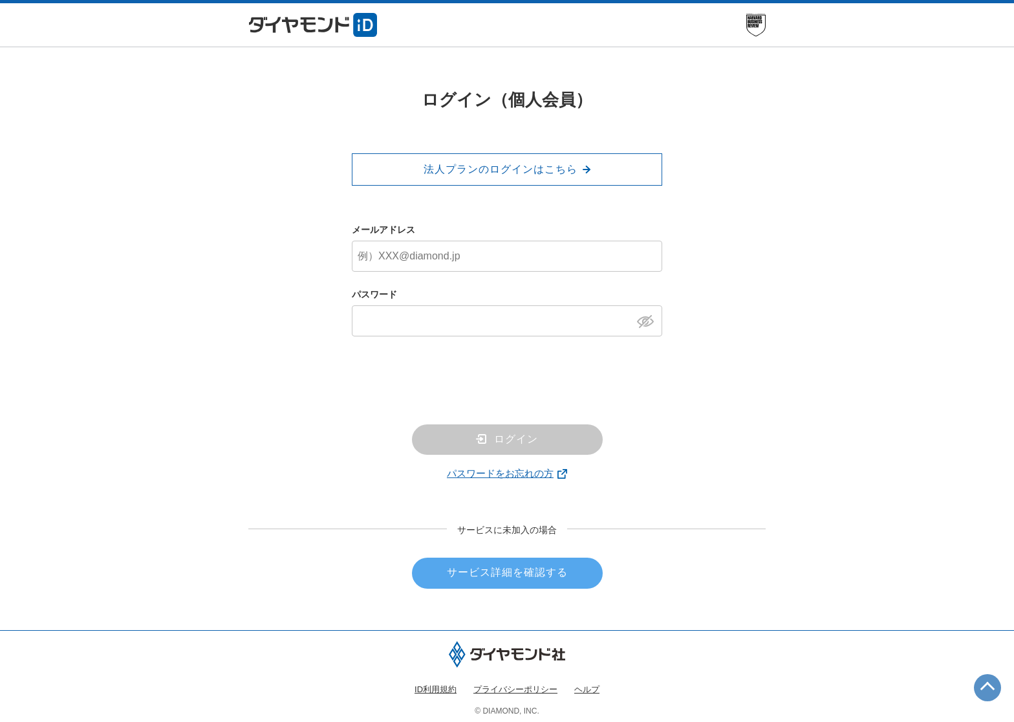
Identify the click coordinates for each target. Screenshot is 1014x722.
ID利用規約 (436, 689)
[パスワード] (507, 320)
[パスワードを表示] (649, 320)
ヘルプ (586, 689)
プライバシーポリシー (515, 689)
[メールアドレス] (507, 256)
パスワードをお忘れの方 (500, 473)
